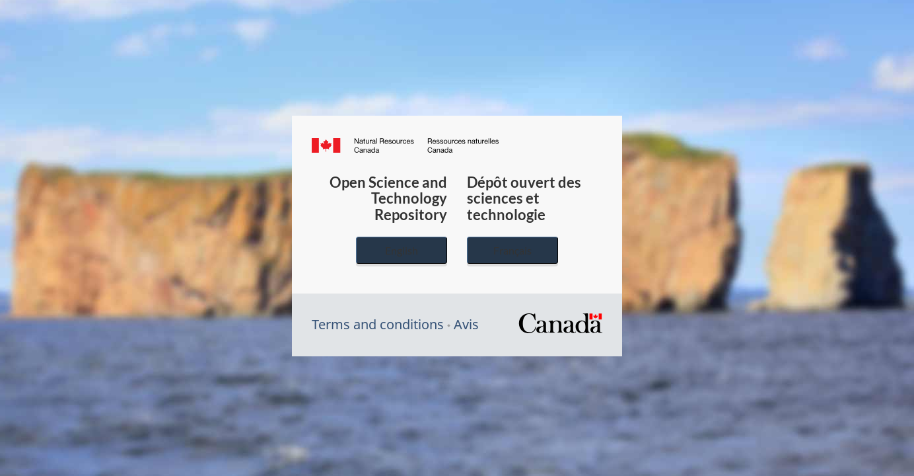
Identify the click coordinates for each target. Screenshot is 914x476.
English (401, 250)
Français (512, 250)
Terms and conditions (378, 324)
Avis (466, 324)
